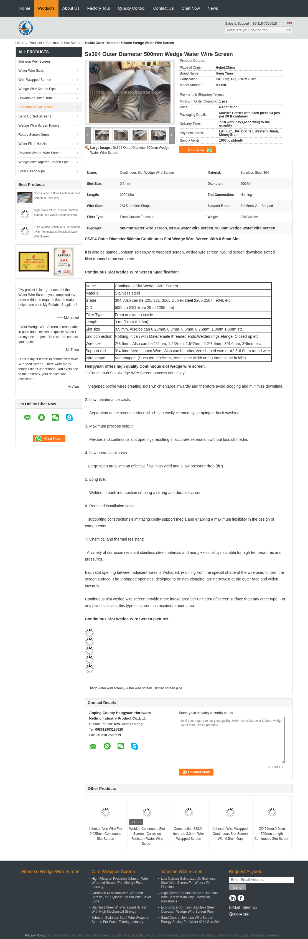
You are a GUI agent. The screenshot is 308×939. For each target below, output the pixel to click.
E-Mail (234, 907)
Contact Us (163, 8)
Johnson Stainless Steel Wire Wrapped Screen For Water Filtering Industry (120, 920)
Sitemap (250, 907)
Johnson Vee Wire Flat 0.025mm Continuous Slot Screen (105, 834)
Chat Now (191, 8)
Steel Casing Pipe (32, 171)
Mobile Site (239, 914)
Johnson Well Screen (34, 61)
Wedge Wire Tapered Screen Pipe (44, 162)
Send (237, 887)
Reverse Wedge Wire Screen (40, 153)
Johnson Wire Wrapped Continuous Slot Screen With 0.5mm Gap (230, 834)
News (213, 8)
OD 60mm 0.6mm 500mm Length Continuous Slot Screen (271, 834)
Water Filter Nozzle (33, 144)
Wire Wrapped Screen (35, 80)
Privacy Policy (35, 935)
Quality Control (132, 8)
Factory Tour (98, 8)
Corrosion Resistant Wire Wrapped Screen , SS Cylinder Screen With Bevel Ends (121, 897)
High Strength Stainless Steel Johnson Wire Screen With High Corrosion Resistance (189, 897)
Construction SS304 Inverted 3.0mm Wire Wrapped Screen (188, 834)
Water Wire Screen (33, 71)
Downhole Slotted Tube (36, 98)
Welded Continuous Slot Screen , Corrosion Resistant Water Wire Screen (147, 836)
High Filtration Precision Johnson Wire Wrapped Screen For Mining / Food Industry (120, 883)
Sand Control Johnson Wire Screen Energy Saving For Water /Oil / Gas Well (190, 920)
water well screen (111, 688)
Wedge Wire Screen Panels (39, 125)
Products (46, 8)
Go (288, 30)
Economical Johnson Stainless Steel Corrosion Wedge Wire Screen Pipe (188, 909)
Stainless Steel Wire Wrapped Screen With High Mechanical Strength (119, 909)
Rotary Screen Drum (34, 135)
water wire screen (139, 688)
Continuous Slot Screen (63, 43)
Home (24, 8)
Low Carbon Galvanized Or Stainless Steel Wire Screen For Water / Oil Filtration (188, 883)
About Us (71, 8)
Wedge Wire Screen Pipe (37, 89)
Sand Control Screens (35, 116)
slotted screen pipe (168, 688)
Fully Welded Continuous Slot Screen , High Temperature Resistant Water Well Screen (57, 232)
